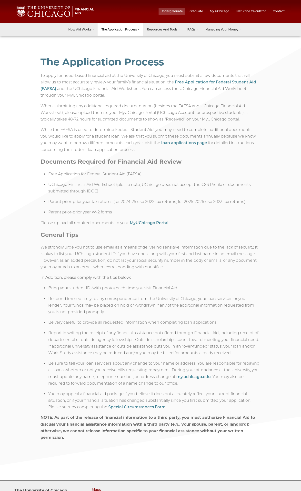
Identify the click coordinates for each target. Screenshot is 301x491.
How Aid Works (79, 29)
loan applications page (184, 142)
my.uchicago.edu (193, 376)
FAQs (191, 29)
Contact (279, 11)
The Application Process (119, 29)
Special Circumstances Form (137, 407)
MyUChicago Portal (149, 222)
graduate (196, 11)
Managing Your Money (221, 29)
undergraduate (172, 11)
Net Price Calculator (251, 11)
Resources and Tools (162, 29)
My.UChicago (219, 11)
